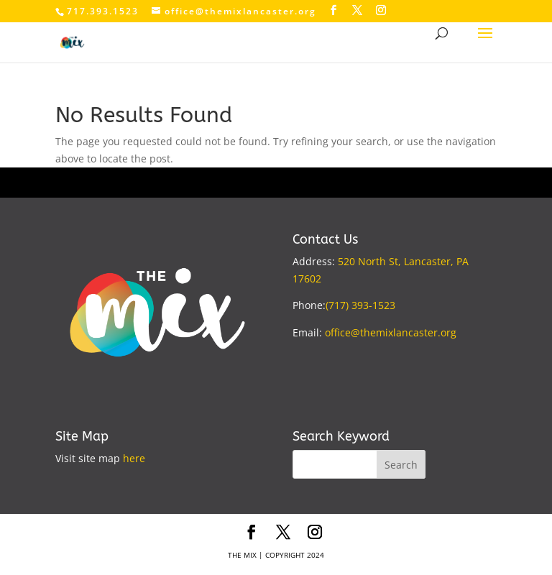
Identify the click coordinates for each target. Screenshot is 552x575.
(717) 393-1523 (360, 305)
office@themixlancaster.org (390, 332)
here (134, 458)
